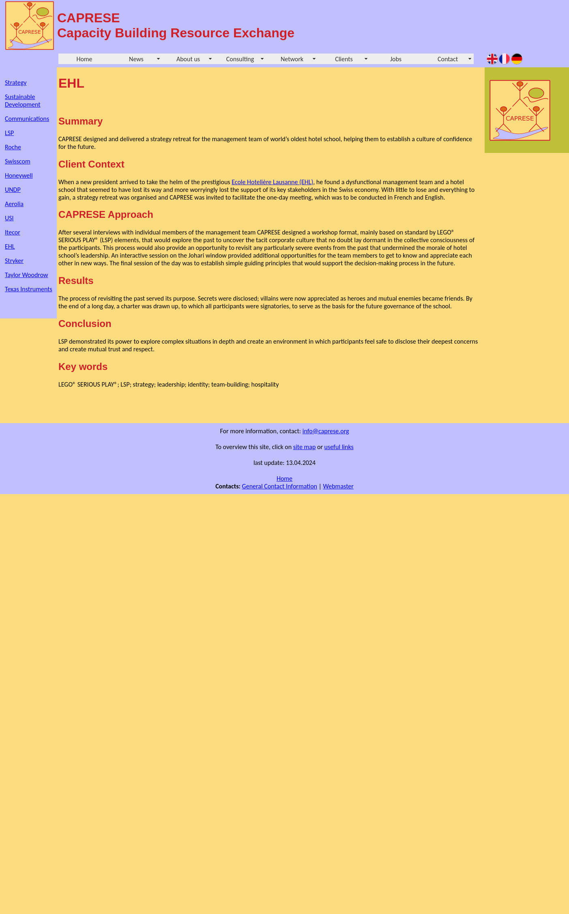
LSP (9, 133)
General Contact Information (279, 486)
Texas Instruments (28, 289)
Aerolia (14, 204)
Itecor (12, 232)
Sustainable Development (23, 100)
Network (292, 59)
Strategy (15, 82)
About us (188, 59)
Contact (448, 59)
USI (9, 218)
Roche (13, 147)
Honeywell (19, 175)
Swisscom (17, 161)
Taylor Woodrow (26, 275)
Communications (27, 119)
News (136, 59)
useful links (339, 447)
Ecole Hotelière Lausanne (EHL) (272, 182)
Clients (344, 59)
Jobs (396, 59)
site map (304, 447)
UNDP (13, 190)
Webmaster (338, 486)
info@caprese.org (326, 431)
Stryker (14, 261)
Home (84, 59)
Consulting (240, 59)
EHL (10, 246)
